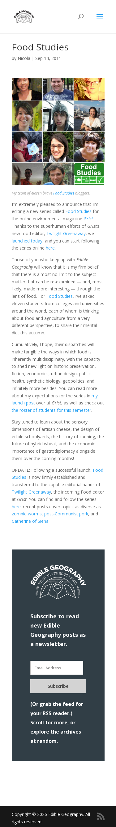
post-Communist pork (66, 514)
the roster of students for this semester (51, 410)
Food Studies (63, 193)
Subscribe (58, 686)
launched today (27, 241)
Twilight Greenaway (66, 233)
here (50, 248)
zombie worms (27, 514)
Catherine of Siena (30, 521)
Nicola (24, 58)
